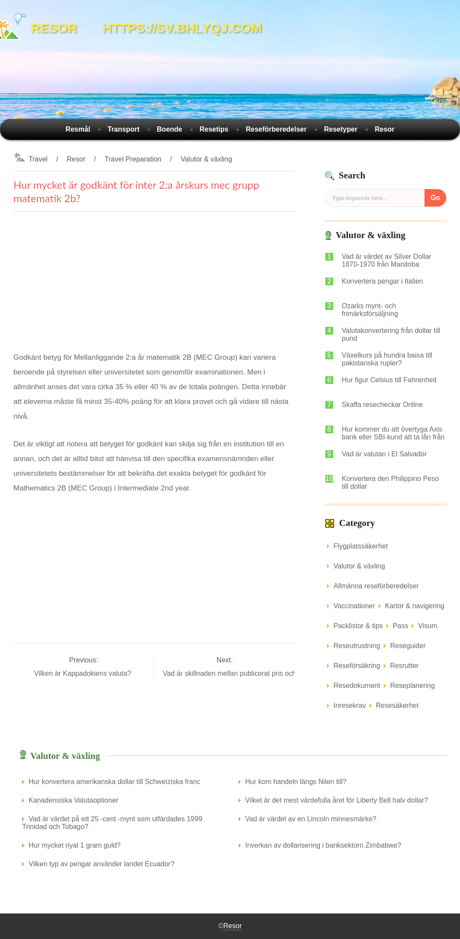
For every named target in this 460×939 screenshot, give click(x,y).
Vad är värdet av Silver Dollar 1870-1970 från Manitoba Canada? (386, 260)
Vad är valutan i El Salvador (384, 454)
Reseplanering (412, 685)
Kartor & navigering (414, 606)
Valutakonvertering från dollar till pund (391, 334)
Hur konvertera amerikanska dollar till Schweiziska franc (115, 781)
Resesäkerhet (397, 705)
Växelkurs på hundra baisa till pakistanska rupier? (387, 359)
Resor (384, 129)
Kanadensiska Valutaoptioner (73, 800)
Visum (427, 625)
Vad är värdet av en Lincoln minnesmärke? (310, 819)
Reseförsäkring (357, 665)
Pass (400, 625)
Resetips (214, 129)
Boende (169, 129)
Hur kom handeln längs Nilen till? (296, 781)
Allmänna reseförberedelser (376, 586)
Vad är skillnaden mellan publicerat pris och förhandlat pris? (255, 673)
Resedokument (357, 685)
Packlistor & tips (358, 625)
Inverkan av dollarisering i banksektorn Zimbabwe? (323, 845)
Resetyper (340, 129)
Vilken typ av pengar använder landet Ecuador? (102, 864)
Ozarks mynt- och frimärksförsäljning (370, 309)
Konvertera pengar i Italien (382, 281)
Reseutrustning (357, 645)
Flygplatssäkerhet (361, 546)
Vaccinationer (354, 606)
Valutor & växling (206, 159)
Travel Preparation (132, 159)
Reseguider (408, 645)
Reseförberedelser (276, 129)
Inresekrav (350, 705)
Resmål (77, 129)
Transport (123, 129)
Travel (38, 159)
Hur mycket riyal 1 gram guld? (75, 845)
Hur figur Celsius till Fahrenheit (389, 380)
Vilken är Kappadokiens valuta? (83, 673)
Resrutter (404, 665)
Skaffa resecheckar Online (382, 404)
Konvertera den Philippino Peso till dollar (390, 482)
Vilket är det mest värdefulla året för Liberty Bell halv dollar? (336, 800)
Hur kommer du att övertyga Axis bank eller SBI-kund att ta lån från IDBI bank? (393, 433)
